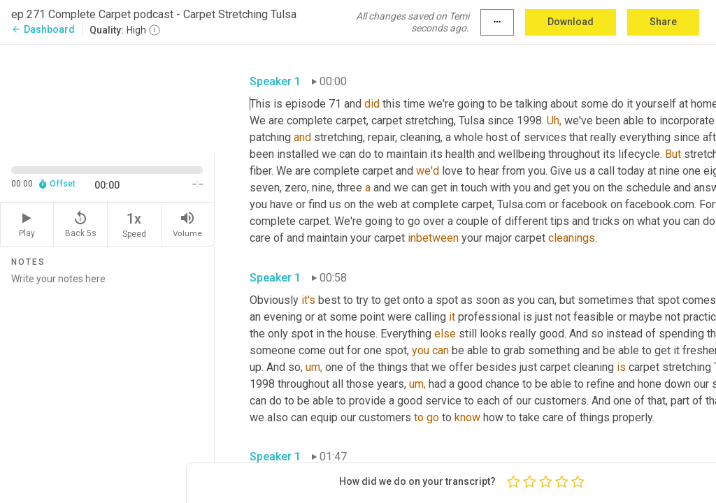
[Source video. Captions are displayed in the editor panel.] (107, 98)
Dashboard (43, 29)
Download (570, 21)
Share (663, 21)
